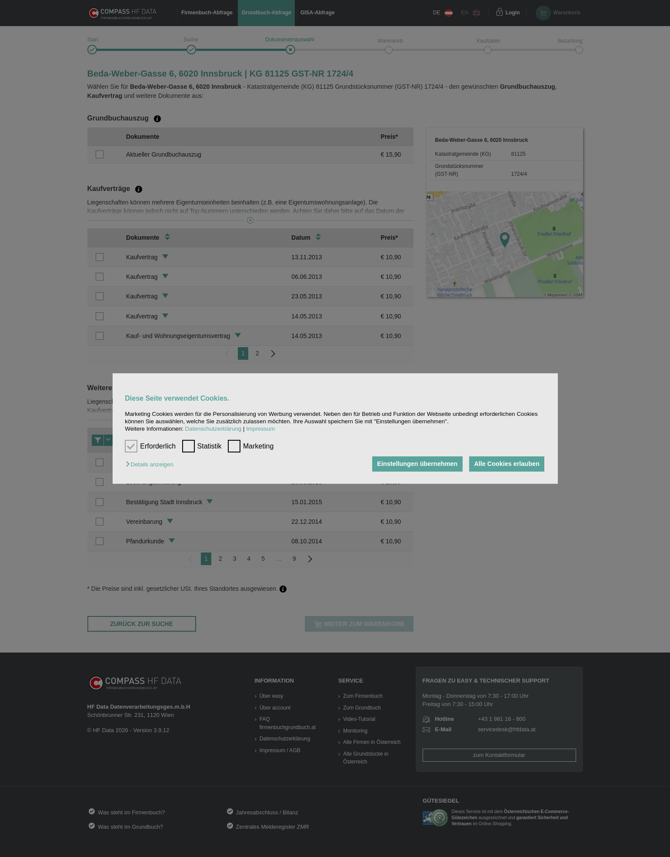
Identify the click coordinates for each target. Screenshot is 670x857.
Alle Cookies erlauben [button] (506, 464)
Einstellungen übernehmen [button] (417, 464)
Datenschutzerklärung (213, 429)
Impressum (260, 429)
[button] (151, 465)
